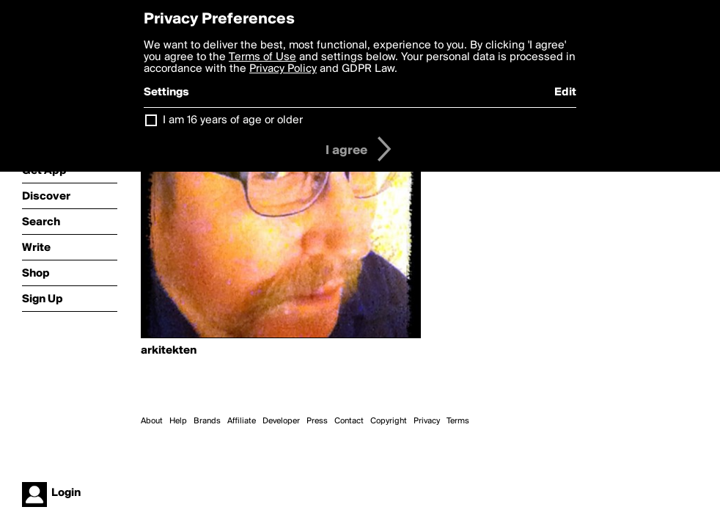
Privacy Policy (283, 69)
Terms (458, 421)
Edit (565, 92)
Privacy (427, 421)
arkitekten (168, 351)
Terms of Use (262, 57)
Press (317, 421)
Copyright (388, 421)
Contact (349, 421)
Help (178, 421)
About (152, 421)
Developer (281, 421)
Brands (207, 421)
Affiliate (241, 421)
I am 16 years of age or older (233, 120)
